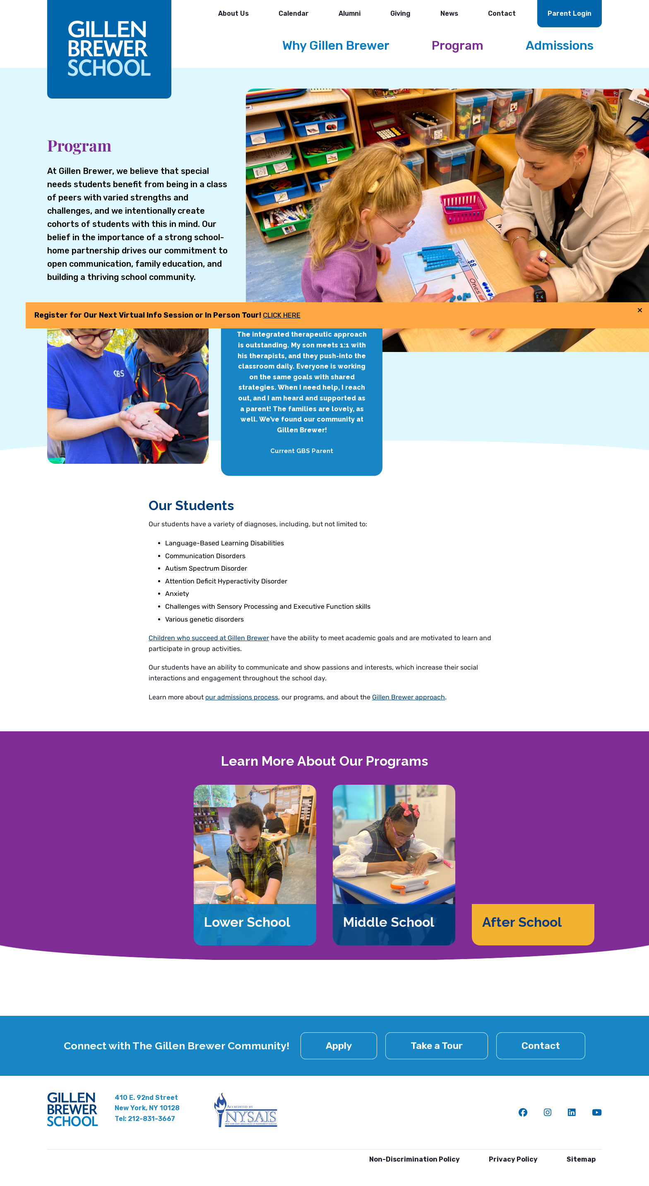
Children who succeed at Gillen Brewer (208, 638)
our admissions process (241, 697)
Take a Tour (437, 1045)
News (449, 13)
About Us (233, 13)
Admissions (560, 45)
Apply (339, 1045)
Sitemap (581, 1159)
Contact (502, 13)
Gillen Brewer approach (405, 697)
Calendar (294, 13)
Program (457, 45)
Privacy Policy (513, 1159)
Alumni (350, 13)
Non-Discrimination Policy (414, 1159)
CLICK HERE (568, 335)
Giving (400, 13)
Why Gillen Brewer (335, 45)
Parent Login (569, 13)
